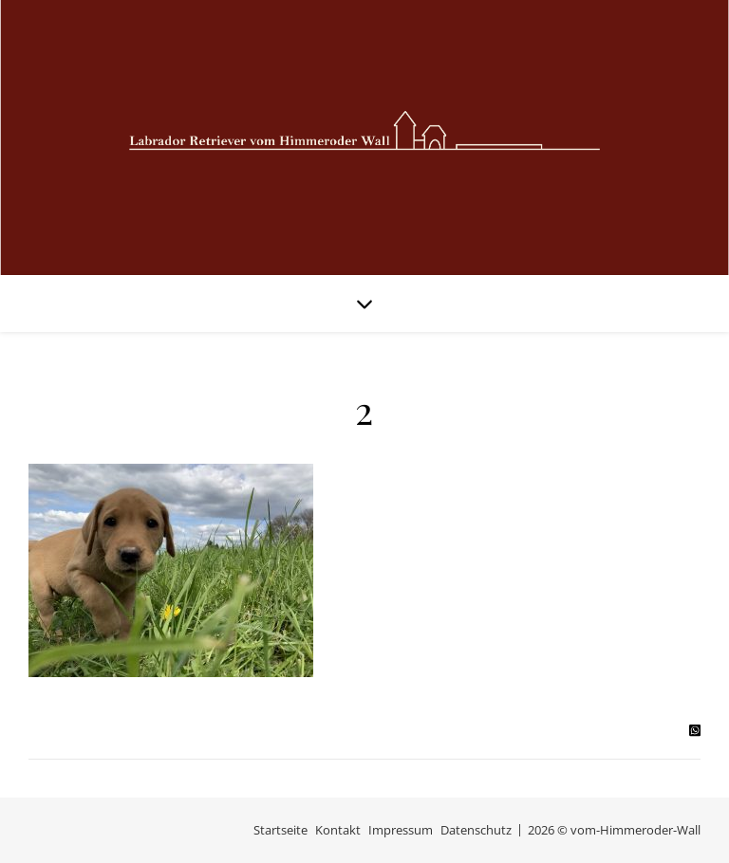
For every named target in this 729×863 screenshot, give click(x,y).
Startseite (280, 829)
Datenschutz (476, 829)
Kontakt (338, 829)
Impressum (400, 829)
